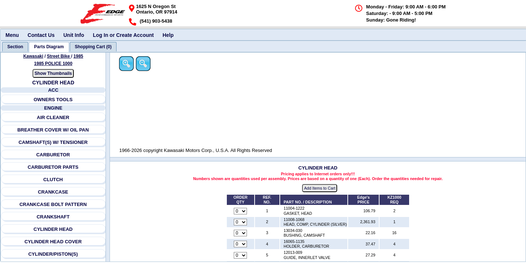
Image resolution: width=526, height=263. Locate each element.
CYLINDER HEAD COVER (53, 241)
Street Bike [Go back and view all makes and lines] (59, 56)
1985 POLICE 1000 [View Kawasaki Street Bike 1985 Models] (53, 63)
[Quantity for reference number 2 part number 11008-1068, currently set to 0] (241, 222)
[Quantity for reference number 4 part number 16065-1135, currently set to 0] (241, 244)
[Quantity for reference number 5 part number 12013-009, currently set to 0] (241, 255)
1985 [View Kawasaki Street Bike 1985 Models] (78, 56)
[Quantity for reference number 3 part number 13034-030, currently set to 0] (241, 233)
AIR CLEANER (53, 117)
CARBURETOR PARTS (53, 167)
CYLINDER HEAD (53, 229)
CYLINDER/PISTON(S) (53, 254)
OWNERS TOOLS (53, 99)
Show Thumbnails (53, 73)
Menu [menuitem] (12, 35)
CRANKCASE (53, 192)
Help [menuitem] (168, 35)
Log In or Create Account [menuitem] (123, 35)
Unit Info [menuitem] (73, 35)
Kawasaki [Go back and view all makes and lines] (33, 56)
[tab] (15, 47)
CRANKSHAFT (53, 217)
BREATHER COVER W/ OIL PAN (53, 130)
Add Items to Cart (320, 188)
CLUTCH (53, 179)
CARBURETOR (53, 154)
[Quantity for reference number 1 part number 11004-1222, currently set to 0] (241, 211)
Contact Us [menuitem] (41, 35)
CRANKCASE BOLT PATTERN (53, 204)
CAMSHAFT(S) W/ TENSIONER (53, 142)
